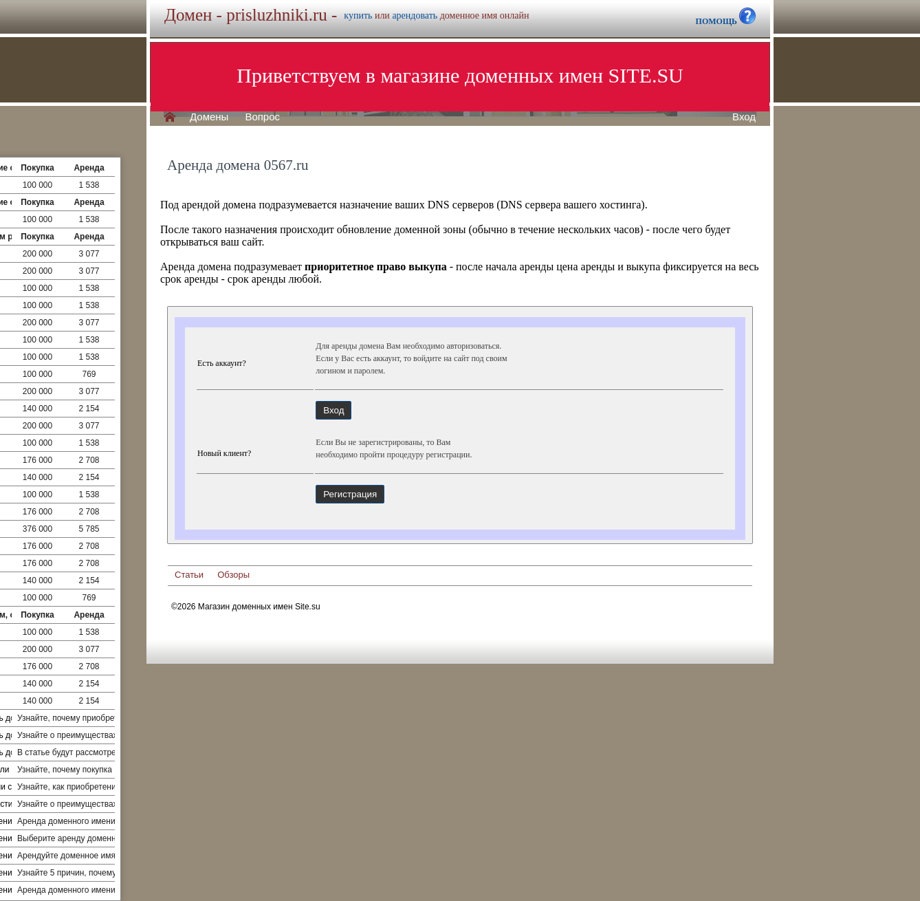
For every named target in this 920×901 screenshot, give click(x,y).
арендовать (414, 15)
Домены (209, 116)
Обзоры (233, 574)
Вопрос (262, 116)
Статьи (189, 574)
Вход (744, 116)
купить (358, 15)
